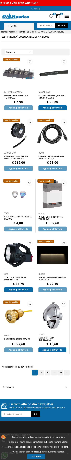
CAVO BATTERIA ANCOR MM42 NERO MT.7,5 (16, 157)
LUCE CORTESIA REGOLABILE (46, 339)
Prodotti (8, 387)
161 (60, 372)
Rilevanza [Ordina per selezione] (18, 52)
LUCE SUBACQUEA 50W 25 (17, 339)
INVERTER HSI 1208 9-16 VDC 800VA (50, 218)
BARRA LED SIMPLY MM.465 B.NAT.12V (52, 279)
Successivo (66, 372)
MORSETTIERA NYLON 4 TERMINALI (16, 97)
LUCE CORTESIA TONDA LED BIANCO (18, 218)
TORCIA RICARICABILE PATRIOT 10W (15, 279)
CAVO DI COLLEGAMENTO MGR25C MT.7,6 (51, 157)
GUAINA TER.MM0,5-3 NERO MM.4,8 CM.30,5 (52, 97)
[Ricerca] (52, 25)
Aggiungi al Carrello (18, 108)
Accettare (36, 456)
